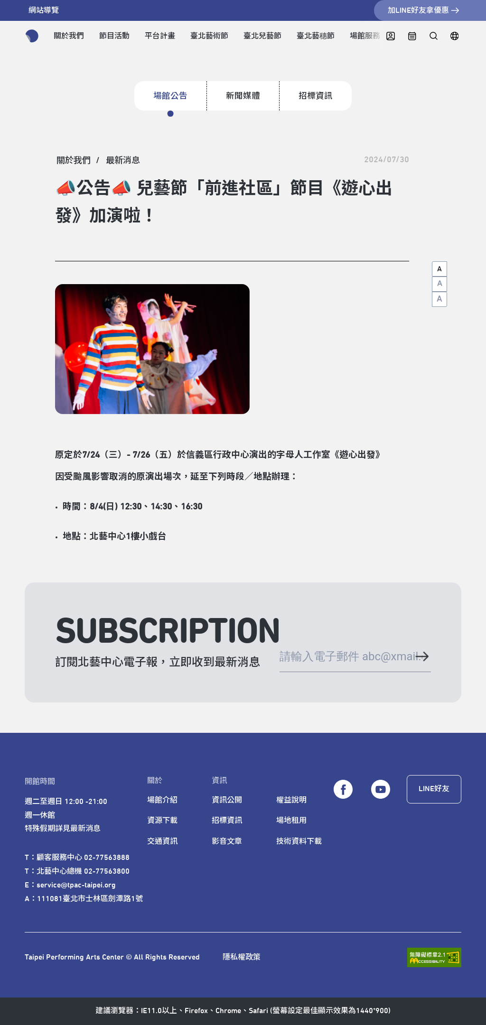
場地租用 (291, 820)
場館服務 (365, 36)
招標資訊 (316, 96)
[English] (454, 36)
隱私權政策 (242, 957)
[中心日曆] (412, 36)
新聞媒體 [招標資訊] (243, 96)
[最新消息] (123, 160)
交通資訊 (162, 841)
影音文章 (227, 841)
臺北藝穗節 (316, 36)
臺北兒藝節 (262, 36)
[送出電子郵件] (421, 657)
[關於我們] (73, 160)
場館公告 (170, 96)
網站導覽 (43, 10)
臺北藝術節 (209, 36)
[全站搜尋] (433, 36)
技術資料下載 (299, 841)
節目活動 (114, 36)
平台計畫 (160, 36)
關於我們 (69, 36)
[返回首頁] (32, 36)
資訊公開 (227, 800)
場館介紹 (162, 800)
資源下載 (162, 820)
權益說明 (291, 800)
